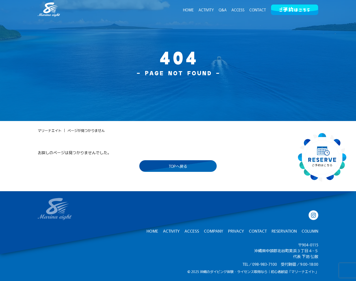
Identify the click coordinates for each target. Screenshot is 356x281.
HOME (188, 10)
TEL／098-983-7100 (260, 264)
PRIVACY (236, 231)
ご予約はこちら (294, 8)
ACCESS (238, 10)
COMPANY (213, 231)
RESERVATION (284, 231)
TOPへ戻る (178, 166)
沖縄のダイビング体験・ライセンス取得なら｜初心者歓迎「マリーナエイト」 (259, 271)
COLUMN (310, 231)
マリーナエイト (49, 130)
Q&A (223, 10)
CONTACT (257, 10)
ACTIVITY (206, 10)
